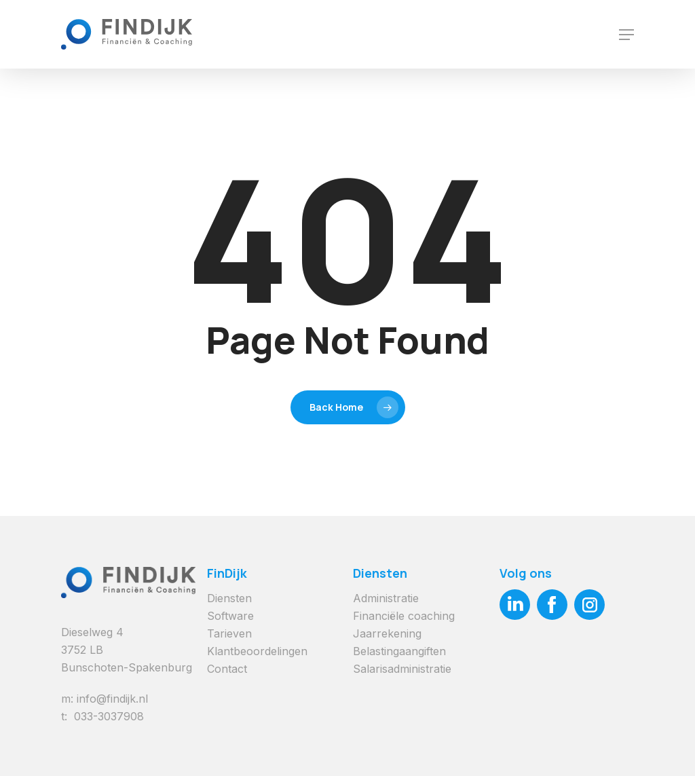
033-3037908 (109, 716)
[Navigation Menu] (626, 34)
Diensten (229, 598)
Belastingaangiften (399, 651)
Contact (227, 669)
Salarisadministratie (402, 669)
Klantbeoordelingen (257, 651)
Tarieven (229, 633)
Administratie (386, 598)
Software (230, 616)
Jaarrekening (387, 633)
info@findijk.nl (112, 698)
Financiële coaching (404, 616)
